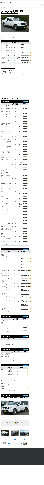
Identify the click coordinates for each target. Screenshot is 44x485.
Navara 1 (8, 443)
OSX (2, 32)
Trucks (13, 5)
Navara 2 (7, 7)
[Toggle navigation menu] (43, 8)
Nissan (4, 7)
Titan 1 (21, 443)
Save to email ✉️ (26, 101)
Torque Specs (2, 5)
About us (23, 452)
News (6, 5)
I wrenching (34, 451)
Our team (26, 452)
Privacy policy (19, 452)
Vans (20, 5)
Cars (9, 5)
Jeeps (17, 5)
